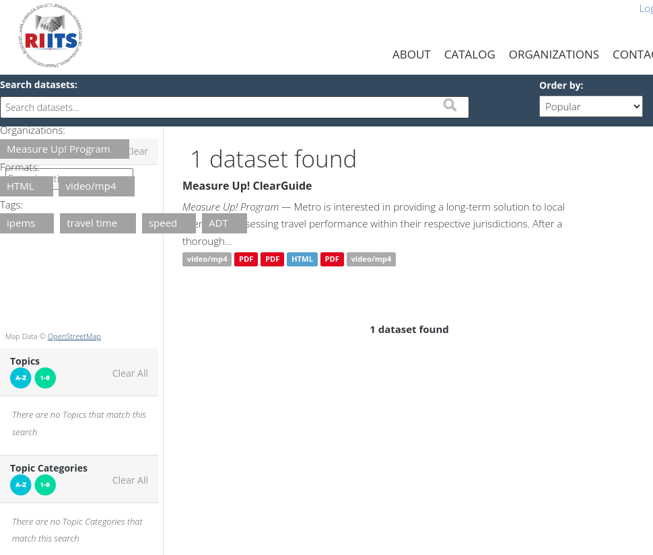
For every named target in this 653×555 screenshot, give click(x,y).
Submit (449, 105)
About (411, 54)
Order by (559, 85)
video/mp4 (207, 259)
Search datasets (37, 84)
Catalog (469, 54)
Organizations (554, 54)
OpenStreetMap (74, 336)
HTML (302, 259)
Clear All (130, 373)
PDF (246, 259)
